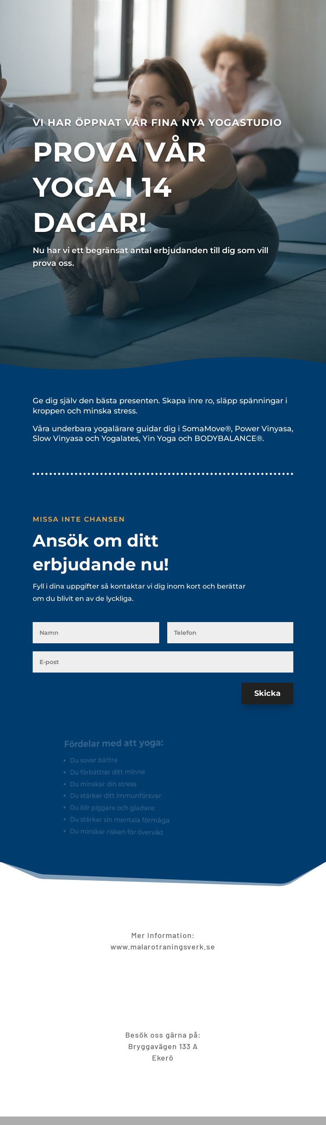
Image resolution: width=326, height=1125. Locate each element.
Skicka (267, 693)
